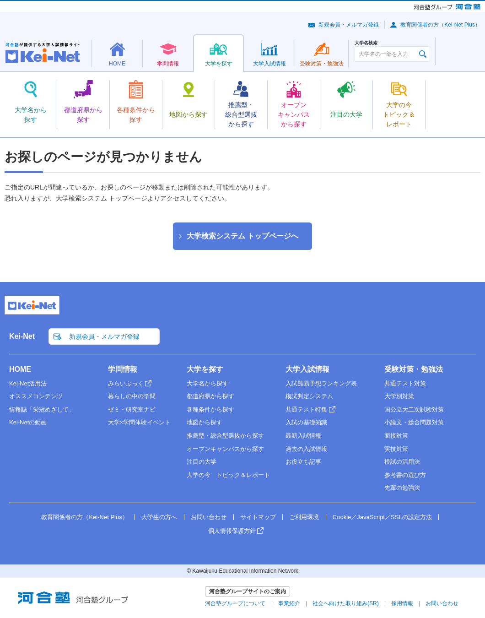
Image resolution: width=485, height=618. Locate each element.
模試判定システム (309, 396)
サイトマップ (258, 517)
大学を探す (205, 369)
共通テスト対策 (405, 383)
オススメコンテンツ (36, 396)
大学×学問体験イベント (139, 422)
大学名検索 (366, 43)
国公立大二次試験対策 (414, 409)
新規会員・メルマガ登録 (348, 25)
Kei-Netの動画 (28, 422)
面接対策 (396, 435)
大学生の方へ (159, 517)
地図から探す (204, 422)
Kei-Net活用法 (28, 383)
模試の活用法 (402, 461)
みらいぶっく (126, 383)
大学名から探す (207, 383)
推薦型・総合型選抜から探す (225, 435)
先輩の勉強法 (402, 487)
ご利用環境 (304, 517)
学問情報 (122, 369)
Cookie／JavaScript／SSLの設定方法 (382, 517)
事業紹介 (289, 603)
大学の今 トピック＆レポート (228, 475)
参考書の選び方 (405, 475)
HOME (20, 369)
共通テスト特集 (306, 409)
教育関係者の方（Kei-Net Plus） (440, 25)
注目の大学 (201, 461)
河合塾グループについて (235, 603)
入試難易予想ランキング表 (321, 383)
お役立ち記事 (303, 461)
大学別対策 (399, 396)
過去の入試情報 (306, 448)
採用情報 (402, 603)
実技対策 (396, 448)
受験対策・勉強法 (413, 369)
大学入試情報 (307, 369)
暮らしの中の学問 (132, 396)
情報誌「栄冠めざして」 (42, 409)
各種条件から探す (210, 409)
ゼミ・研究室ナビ (132, 409)
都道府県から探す (210, 396)
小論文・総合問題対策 (414, 422)
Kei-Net (22, 336)
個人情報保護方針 (232, 530)
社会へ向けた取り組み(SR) (346, 603)
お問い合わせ (208, 517)
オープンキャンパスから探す (225, 448)
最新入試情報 (303, 435)
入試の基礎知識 (306, 422)
